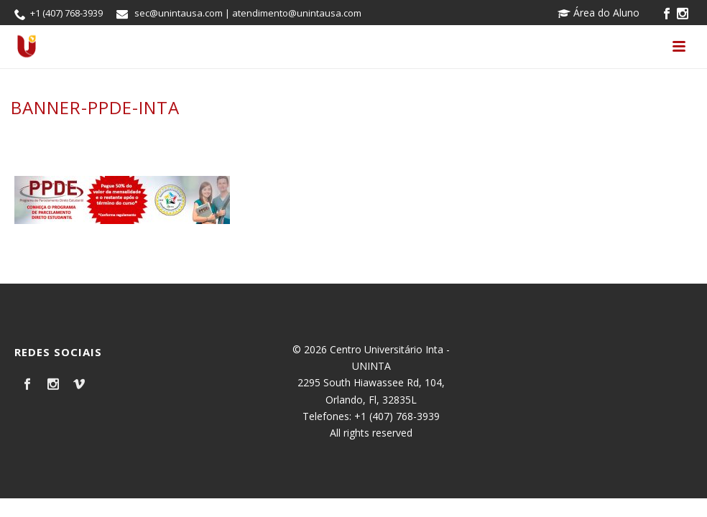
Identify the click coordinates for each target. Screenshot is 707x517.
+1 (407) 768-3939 (66, 12)
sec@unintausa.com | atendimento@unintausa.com (247, 12)
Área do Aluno (598, 12)
